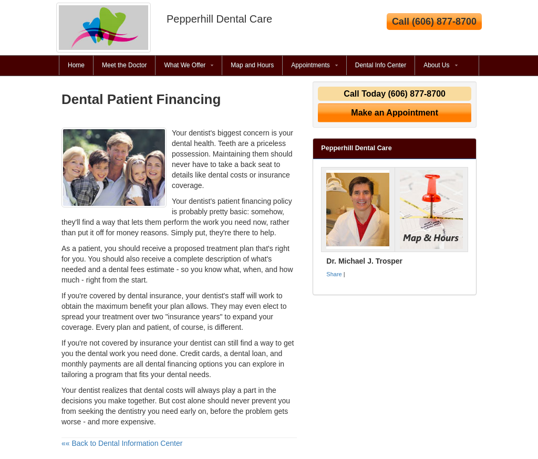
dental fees (127, 269)
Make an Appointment (394, 112)
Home (76, 65)
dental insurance (155, 295)
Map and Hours (252, 65)
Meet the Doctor (124, 65)
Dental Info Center (380, 65)
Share (334, 274)
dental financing (171, 364)
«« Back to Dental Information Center (121, 443)
